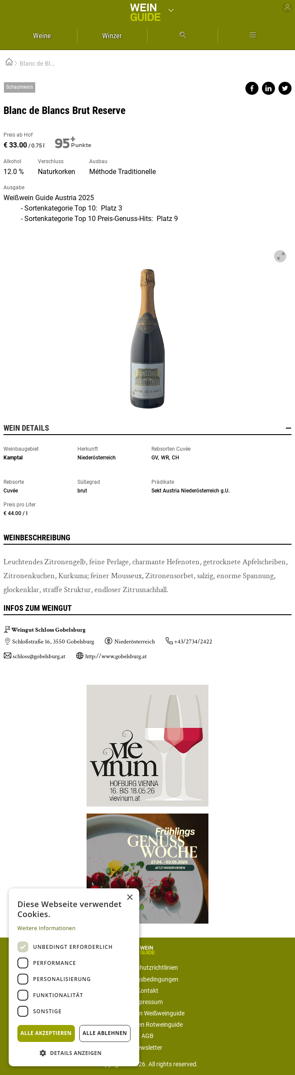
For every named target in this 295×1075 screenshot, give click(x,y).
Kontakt (147, 990)
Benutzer (287, 8)
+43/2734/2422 (193, 642)
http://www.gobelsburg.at (116, 656)
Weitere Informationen (46, 928)
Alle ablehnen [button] (105, 1033)
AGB (147, 1035)
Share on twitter (285, 88)
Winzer (112, 35)
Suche (182, 35)
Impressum (147, 1001)
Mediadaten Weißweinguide (147, 1013)
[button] (74, 1053)
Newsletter (147, 1047)
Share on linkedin (268, 88)
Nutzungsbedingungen (147, 979)
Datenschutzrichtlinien (147, 967)
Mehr (252, 35)
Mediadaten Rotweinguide (147, 1024)
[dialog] (74, 977)
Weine (42, 35)
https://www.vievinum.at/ (147, 746)
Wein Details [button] (147, 428)
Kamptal (13, 458)
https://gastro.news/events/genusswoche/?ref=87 (147, 865)
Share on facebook (251, 88)
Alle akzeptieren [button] (46, 1033)
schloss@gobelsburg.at (39, 656)
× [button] (129, 897)
